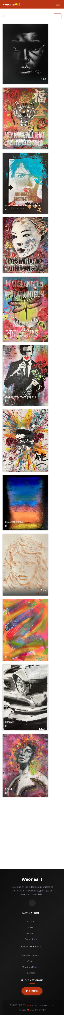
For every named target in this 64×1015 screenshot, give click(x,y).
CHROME (9, 722)
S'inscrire (32, 990)
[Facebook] (32, 903)
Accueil (30, 921)
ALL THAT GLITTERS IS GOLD (18, 141)
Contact (31, 972)
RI (4, 16)
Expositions (31, 939)
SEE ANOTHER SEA (14, 522)
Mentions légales (31, 967)
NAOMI (8, 789)
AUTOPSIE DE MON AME (16, 463)
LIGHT (8, 653)
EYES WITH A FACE (14, 265)
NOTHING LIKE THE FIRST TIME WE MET (23, 205)
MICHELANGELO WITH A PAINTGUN (21, 330)
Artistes (31, 933)
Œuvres (31, 927)
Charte (30, 961)
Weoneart (32, 879)
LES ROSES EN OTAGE (15, 397)
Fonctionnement (30, 955)
